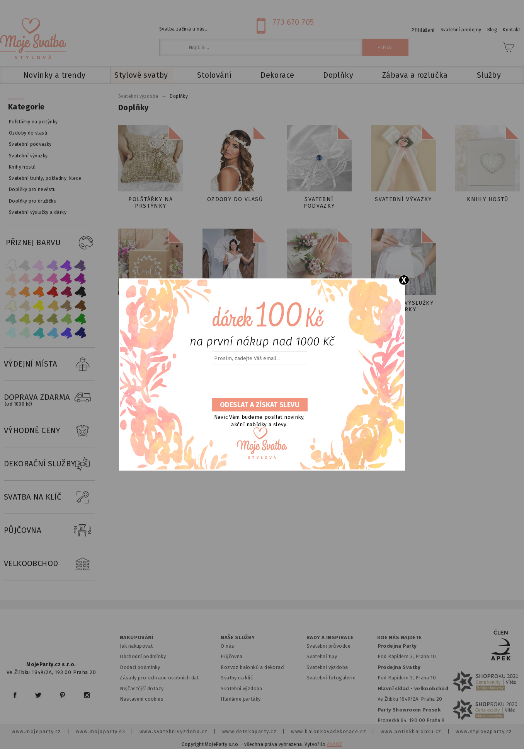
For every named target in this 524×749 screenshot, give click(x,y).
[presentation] (259, 382)
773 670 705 (293, 22)
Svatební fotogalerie (331, 678)
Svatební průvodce (328, 646)
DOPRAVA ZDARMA (49, 397)
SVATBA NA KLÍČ (49, 497)
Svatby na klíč (237, 678)
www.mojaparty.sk (101, 731)
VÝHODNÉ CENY (49, 430)
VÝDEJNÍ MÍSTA (49, 364)
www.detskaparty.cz (249, 731)
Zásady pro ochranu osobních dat (159, 678)
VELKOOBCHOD (49, 563)
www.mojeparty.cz (36, 731)
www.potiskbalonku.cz (411, 731)
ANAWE (334, 744)
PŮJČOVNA (49, 530)
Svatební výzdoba (241, 688)
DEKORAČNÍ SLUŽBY (49, 464)
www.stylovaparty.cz (484, 731)
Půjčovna (231, 656)
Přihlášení (423, 30)
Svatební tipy (321, 656)
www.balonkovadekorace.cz (328, 731)
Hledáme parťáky (240, 699)
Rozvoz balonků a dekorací (252, 667)
